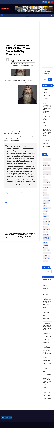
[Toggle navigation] (27, 15)
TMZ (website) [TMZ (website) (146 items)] (46, 253)
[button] (51, 15)
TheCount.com (48, 280)
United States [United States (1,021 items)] (46, 258)
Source (5, 202)
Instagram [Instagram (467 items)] (45, 198)
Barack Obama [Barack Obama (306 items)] (46, 171)
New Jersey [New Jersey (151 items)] (46, 224)
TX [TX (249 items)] (48, 255)
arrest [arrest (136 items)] (44, 165)
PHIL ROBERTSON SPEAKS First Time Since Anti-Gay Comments (18, 50)
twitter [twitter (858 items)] (45, 255)
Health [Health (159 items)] (44, 192)
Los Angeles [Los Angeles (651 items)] (46, 216)
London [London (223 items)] (45, 213)
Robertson (23, 65)
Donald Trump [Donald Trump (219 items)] (46, 184)
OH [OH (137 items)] (47, 232)
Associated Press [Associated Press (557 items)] (45, 168)
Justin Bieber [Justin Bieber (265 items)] (46, 200)
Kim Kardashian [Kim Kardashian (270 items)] (47, 208)
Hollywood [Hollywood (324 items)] (45, 195)
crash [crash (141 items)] (48, 182)
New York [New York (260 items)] (45, 226)
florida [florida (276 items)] (45, 190)
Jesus (25, 63)
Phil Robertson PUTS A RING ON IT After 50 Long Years (11, 235)
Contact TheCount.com (47, 425)
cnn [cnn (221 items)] (44, 182)
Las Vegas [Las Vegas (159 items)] (45, 211)
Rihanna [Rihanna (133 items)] (45, 242)
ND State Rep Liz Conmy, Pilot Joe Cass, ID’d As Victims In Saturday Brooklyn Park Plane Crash (47, 143)
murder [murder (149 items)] (45, 221)
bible (13, 63)
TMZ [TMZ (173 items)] (49, 250)
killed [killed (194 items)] (44, 205)
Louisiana (29, 63)
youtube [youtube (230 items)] (45, 260)
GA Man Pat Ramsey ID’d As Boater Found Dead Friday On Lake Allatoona (47, 371)
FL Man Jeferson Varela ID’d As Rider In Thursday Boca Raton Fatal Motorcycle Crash (47, 108)
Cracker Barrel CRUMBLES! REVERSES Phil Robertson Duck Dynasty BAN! (26, 235)
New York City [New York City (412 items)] (46, 229)
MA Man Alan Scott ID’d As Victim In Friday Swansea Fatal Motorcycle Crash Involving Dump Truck (47, 395)
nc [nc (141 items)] (49, 221)
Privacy (39, 425)
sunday (28, 65)
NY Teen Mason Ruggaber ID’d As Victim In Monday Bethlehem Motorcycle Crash (47, 121)
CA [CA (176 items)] (44, 177)
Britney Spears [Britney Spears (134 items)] (46, 174)
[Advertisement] (20, 32)
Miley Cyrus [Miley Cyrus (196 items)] (46, 218)
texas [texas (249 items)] (44, 250)
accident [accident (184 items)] (45, 162)
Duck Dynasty (19, 63)
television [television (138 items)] (45, 247)
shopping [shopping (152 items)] (45, 245)
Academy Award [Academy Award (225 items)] (45, 159)
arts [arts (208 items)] (49, 165)
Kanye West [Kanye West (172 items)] (46, 203)
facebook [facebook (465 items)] (45, 187)
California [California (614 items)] (45, 179)
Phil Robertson (15, 65)
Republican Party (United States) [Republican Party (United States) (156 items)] (46, 238)
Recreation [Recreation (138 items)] (45, 234)
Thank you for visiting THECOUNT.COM (9, 425)
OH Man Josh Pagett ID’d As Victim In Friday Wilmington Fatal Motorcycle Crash (47, 383)
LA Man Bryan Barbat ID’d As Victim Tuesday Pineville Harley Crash (47, 132)
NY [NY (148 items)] (44, 232)
